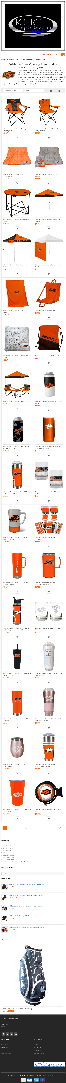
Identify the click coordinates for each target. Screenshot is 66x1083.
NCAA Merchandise (12, 60)
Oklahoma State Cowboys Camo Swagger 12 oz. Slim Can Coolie (17, 447)
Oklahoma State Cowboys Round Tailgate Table (16, 220)
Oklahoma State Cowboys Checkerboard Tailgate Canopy (15, 266)
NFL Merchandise (7, 848)
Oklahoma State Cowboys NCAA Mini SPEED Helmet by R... (27, 884)
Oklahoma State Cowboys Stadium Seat (47, 310)
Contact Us (37, 1050)
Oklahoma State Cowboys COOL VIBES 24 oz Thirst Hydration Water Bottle (16, 629)
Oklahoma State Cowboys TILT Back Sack (48, 356)
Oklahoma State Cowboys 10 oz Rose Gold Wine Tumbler (16, 765)
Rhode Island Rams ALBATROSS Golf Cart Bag (17, 1009)
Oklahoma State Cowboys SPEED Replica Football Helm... (26, 927)
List (60, 91)
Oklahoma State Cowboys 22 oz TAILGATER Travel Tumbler (17, 810)
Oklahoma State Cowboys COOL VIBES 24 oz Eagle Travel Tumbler (48, 765)
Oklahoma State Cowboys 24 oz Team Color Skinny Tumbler (17, 674)
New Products (6, 846)
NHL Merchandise (7, 857)
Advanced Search (39, 1053)
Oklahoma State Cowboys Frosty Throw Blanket (47, 175)
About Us (37, 1044)
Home (3, 60)
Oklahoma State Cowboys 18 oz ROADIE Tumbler (15, 720)
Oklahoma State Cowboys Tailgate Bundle (16, 401)
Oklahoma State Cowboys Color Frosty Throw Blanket (15, 175)
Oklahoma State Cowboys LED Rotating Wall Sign (48, 810)
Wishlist (3, 1050)
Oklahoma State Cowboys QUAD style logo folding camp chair (48, 130)
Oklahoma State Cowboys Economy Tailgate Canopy (48, 220)
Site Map (36, 1056)
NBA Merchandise (7, 855)
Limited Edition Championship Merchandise (15, 862)
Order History (5, 1047)
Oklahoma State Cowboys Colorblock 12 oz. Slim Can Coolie (48, 402)
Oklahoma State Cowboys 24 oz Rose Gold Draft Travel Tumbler (48, 720)
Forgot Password (6, 1053)
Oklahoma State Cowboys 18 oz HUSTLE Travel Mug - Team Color (47, 583)
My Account (4, 1044)
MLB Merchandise (7, 850)
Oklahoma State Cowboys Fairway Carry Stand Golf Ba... (26, 895)
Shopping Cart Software (50, 1075)
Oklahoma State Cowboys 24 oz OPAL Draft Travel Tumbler (48, 674)
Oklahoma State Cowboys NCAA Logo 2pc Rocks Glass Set (48, 493)
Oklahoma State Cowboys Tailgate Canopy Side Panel (48, 266)
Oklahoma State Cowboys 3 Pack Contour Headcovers (25, 916)
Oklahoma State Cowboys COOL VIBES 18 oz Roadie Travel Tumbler (16, 493)
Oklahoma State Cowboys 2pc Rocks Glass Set (48, 629)
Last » (26, 828)
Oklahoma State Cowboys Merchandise (32, 60)
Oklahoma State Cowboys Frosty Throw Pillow (15, 357)
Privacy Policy (38, 1047)
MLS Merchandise (7, 860)
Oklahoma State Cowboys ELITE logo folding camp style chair (17, 130)
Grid (52, 91)
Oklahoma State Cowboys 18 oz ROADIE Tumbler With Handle (15, 583)
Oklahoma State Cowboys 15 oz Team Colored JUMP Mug (15, 538)
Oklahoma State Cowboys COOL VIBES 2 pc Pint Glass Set (48, 538)
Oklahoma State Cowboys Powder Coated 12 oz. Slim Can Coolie (48, 447)
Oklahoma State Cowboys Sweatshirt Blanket (14, 311)
